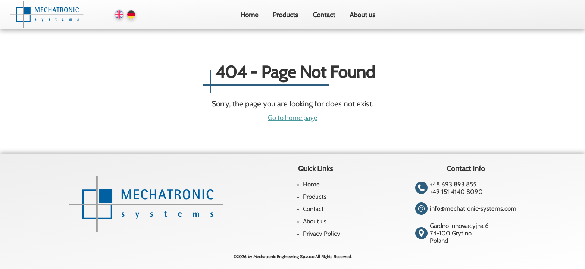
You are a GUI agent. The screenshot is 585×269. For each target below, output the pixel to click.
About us (362, 14)
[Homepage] (45, 14)
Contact (324, 14)
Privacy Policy (321, 233)
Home (249, 14)
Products (285, 14)
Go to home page (292, 117)
